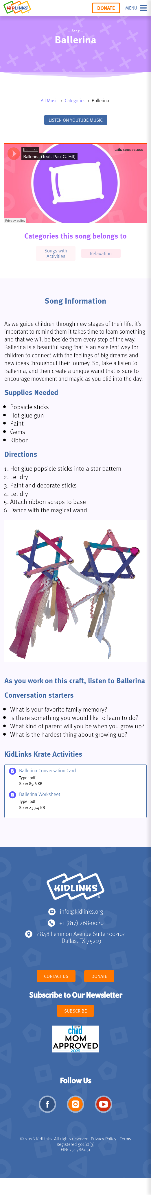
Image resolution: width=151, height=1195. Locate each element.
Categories (75, 100)
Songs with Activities (56, 253)
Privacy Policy (103, 1138)
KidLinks (75, 889)
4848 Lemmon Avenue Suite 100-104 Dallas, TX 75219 (81, 937)
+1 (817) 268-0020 (81, 922)
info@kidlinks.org (81, 911)
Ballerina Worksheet (39, 794)
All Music (49, 100)
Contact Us (56, 976)
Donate (106, 8)
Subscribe (75, 1010)
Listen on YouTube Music (76, 120)
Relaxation (101, 253)
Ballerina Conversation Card (47, 770)
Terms (125, 1138)
